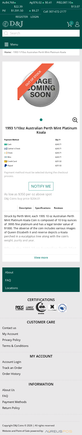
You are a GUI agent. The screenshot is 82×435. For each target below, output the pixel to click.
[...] (41, 33)
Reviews (58, 208)
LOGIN (35, 17)
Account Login (11, 362)
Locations (11, 288)
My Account (10, 334)
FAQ (8, 280)
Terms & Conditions (15, 346)
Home (7, 52)
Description (25, 208)
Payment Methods (14, 402)
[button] (41, 119)
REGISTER (22, 17)
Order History (11, 374)
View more (41, 257)
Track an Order (12, 368)
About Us (8, 390)
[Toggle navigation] (10, 44)
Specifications (43, 208)
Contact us (9, 328)
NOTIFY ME (41, 186)
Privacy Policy (11, 340)
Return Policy (11, 408)
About (9, 272)
